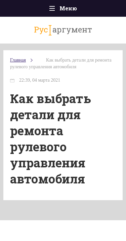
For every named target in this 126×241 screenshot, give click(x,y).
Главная (18, 60)
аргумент (63, 29)
